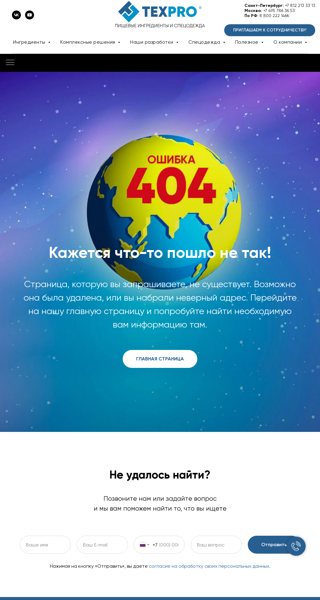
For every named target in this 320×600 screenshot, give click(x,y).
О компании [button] (288, 42)
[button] (269, 30)
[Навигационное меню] (10, 63)
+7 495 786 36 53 (279, 10)
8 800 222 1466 (274, 15)
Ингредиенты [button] (30, 42)
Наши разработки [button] (152, 42)
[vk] (16, 17)
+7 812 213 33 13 (300, 5)
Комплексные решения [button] (88, 42)
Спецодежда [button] (204, 42)
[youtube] (29, 17)
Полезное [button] (247, 42)
